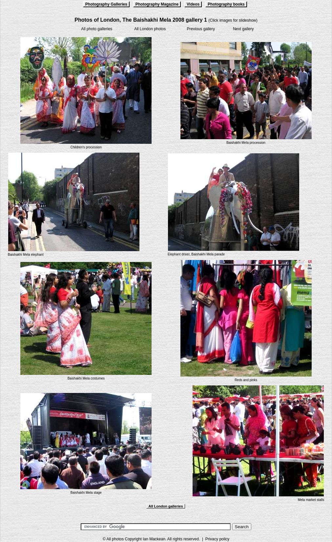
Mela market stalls (311, 500)
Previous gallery (201, 29)
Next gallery (243, 29)
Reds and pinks (246, 380)
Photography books (226, 4)
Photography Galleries (106, 4)
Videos (193, 4)
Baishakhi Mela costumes (86, 378)
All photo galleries (96, 29)
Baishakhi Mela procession (245, 142)
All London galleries (165, 506)
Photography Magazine (156, 4)
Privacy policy (217, 539)
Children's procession (86, 147)
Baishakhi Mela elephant (26, 254)
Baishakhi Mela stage (86, 492)
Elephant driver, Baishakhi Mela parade (196, 254)
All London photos (150, 29)
